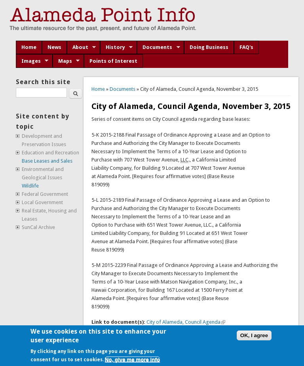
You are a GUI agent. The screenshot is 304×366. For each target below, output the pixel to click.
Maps (66, 61)
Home (28, 47)
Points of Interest (113, 61)
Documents (158, 47)
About (81, 47)
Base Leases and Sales (47, 161)
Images (32, 61)
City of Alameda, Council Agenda (185, 322)
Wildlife (30, 186)
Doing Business (209, 47)
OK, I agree (254, 335)
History (116, 47)
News (54, 47)
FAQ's (246, 47)
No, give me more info (132, 359)
